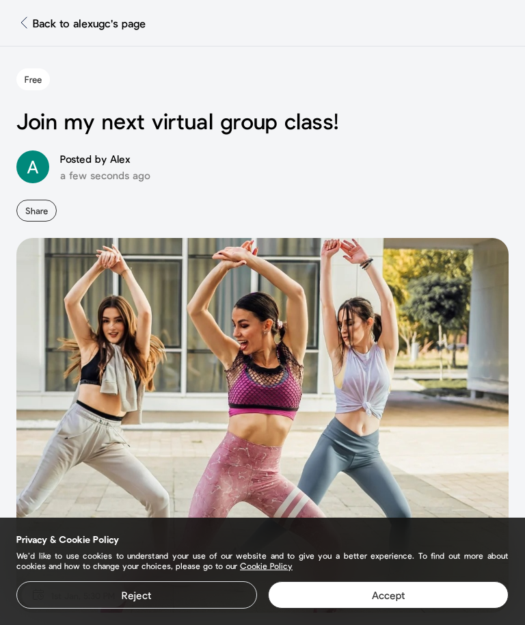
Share (36, 210)
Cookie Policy (266, 565)
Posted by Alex (95, 158)
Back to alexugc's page (89, 22)
